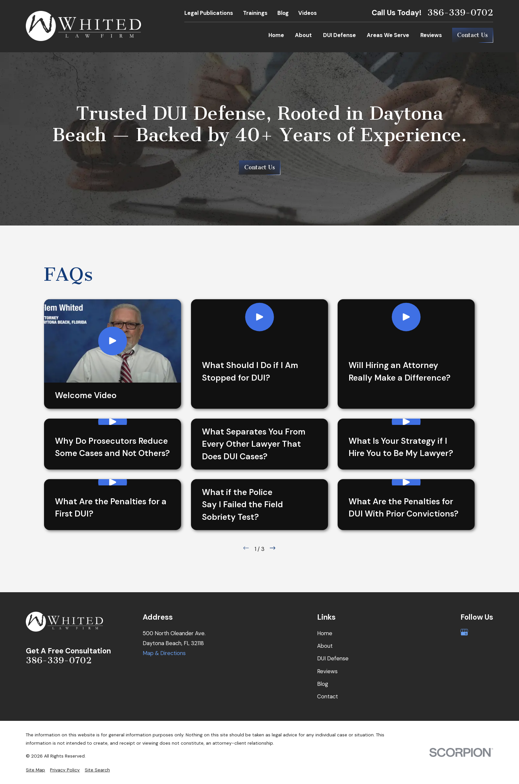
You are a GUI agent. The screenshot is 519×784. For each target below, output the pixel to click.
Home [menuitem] (276, 35)
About (325, 645)
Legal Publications (208, 13)
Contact (327, 696)
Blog (283, 13)
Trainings (255, 13)
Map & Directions (164, 653)
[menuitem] (35, 770)
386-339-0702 (460, 13)
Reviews (327, 671)
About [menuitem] (303, 35)
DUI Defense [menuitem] (339, 35)
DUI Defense (333, 658)
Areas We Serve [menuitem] (388, 35)
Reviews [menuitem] (431, 35)
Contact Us (472, 35)
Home (324, 633)
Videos (307, 13)
